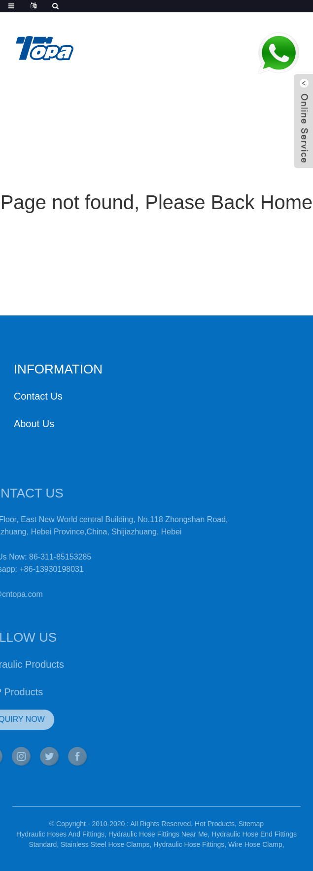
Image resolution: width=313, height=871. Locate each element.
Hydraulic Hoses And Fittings (60, 838)
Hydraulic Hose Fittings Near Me (158, 838)
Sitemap (251, 828)
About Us (34, 423)
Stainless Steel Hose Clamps (105, 848)
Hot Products (215, 828)
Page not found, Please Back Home (156, 202)
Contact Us (38, 396)
